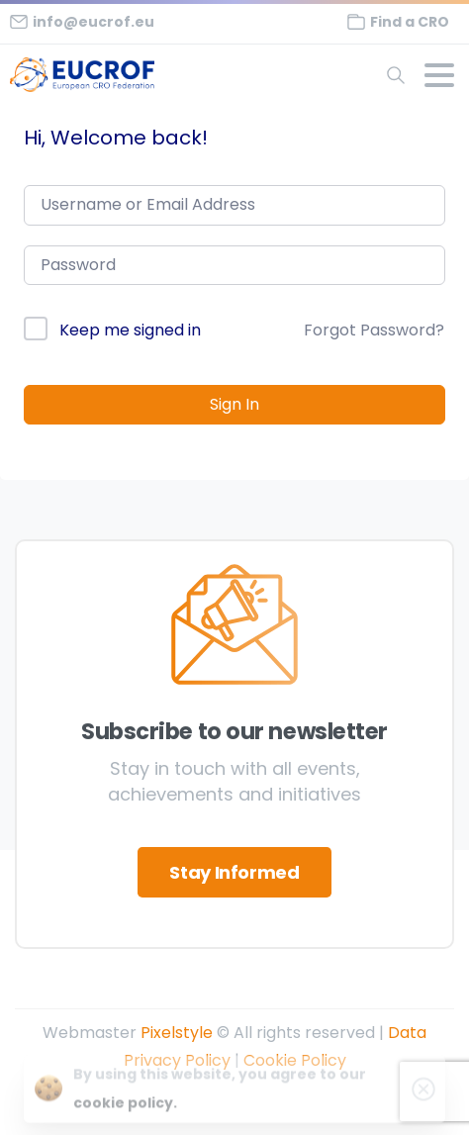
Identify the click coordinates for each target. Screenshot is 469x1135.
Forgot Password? (374, 330)
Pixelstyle (177, 1032)
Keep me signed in (130, 330)
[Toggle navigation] (439, 75)
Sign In (234, 404)
